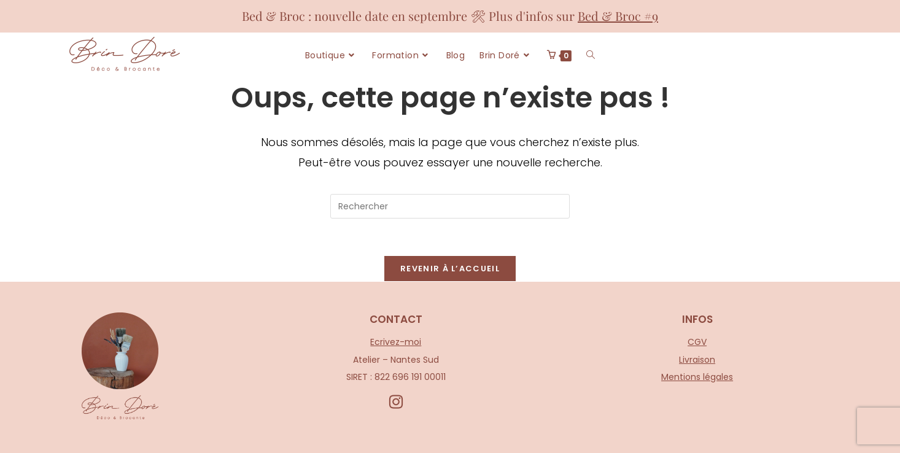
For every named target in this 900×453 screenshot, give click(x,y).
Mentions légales (697, 377)
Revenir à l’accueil (450, 268)
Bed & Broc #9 (618, 15)
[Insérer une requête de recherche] (450, 206)
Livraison (697, 359)
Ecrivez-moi (395, 342)
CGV (697, 342)
